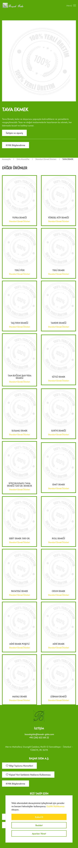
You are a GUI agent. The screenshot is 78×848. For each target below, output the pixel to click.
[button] (71, 5)
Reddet (39, 825)
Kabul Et (39, 816)
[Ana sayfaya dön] (13, 5)
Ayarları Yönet (39, 833)
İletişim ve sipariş (14, 132)
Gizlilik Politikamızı (55, 806)
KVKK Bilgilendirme (15, 145)
